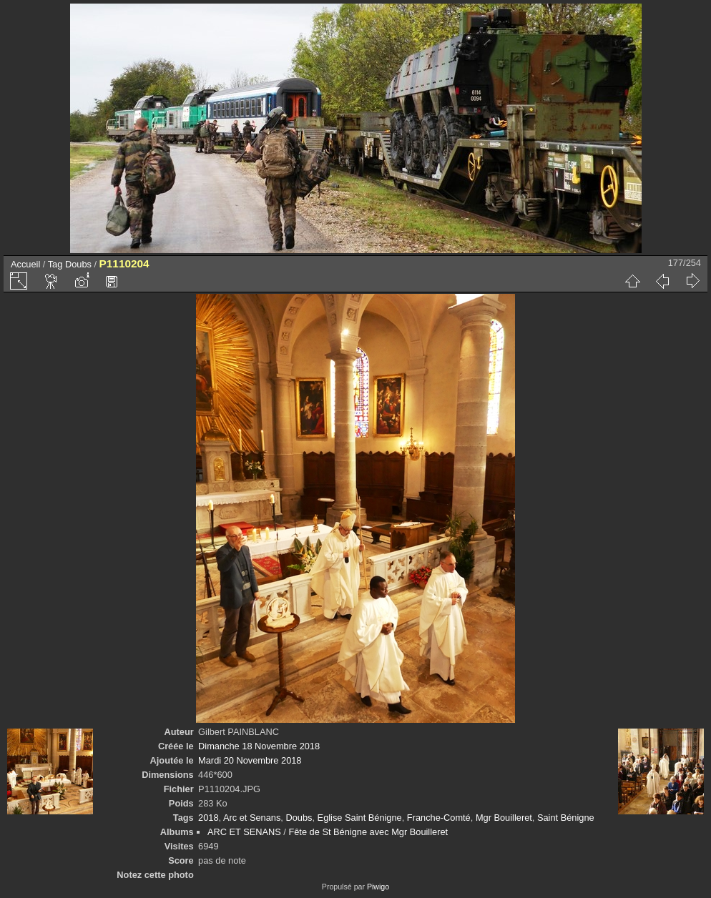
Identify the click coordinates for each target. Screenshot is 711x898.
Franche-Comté (439, 817)
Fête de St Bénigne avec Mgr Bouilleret (368, 832)
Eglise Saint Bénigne (360, 817)
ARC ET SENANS (244, 832)
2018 (208, 817)
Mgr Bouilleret (504, 817)
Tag (55, 264)
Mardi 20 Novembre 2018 (249, 760)
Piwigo (378, 886)
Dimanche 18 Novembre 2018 (259, 746)
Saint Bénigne (565, 817)
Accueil (25, 264)
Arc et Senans (251, 817)
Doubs (78, 264)
